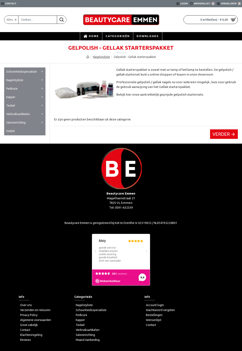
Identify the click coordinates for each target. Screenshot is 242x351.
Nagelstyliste (101, 57)
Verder (221, 134)
